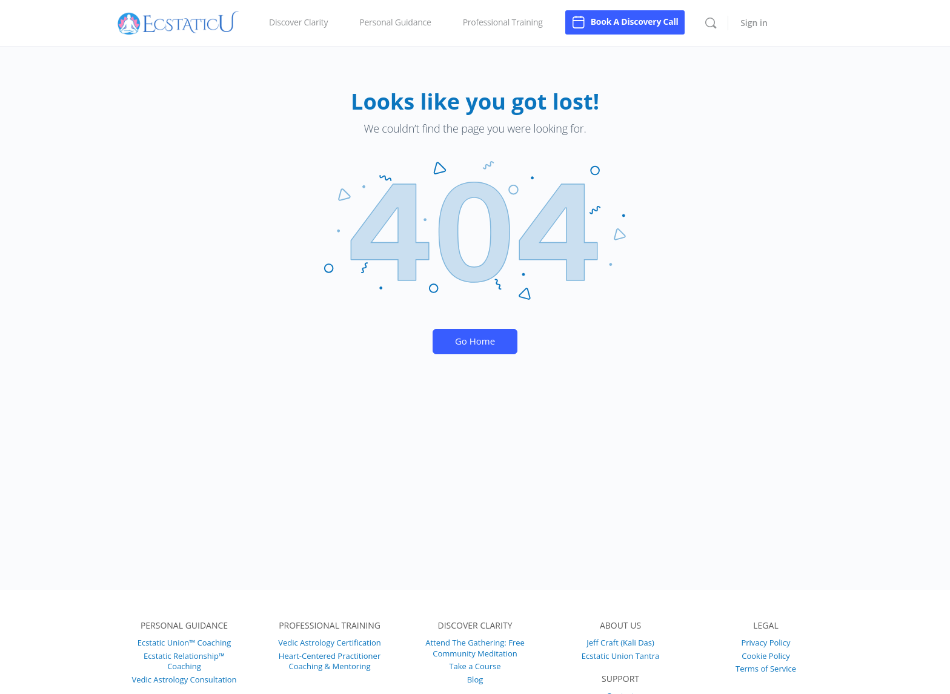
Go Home (475, 341)
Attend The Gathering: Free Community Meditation (475, 648)
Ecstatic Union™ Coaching (184, 642)
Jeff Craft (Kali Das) (620, 642)
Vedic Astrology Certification (329, 642)
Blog (475, 679)
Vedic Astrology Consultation (183, 679)
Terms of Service (766, 668)
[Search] (711, 23)
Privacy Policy (765, 642)
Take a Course (474, 666)
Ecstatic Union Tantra (620, 655)
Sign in (754, 22)
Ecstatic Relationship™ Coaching (184, 661)
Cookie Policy (766, 655)
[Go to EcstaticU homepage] (178, 21)
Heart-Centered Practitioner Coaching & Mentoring (329, 661)
